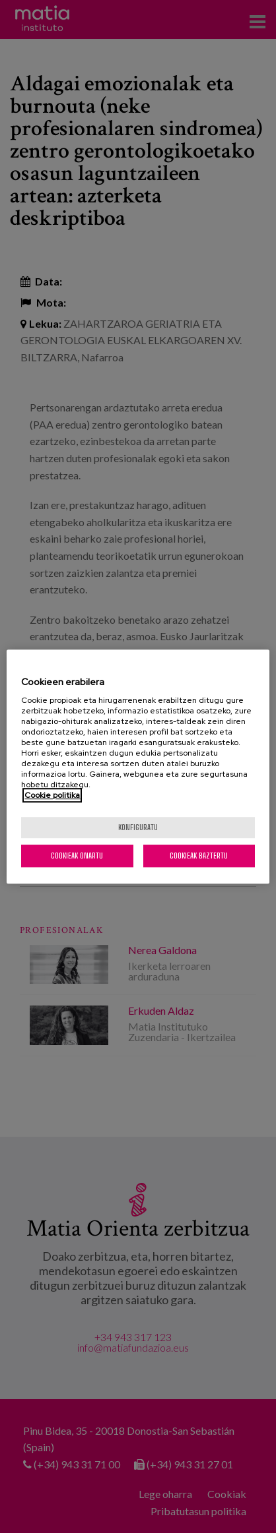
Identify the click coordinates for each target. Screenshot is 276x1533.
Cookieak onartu (77, 855)
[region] (138, 766)
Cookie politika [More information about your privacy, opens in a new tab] (52, 795)
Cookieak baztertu (199, 855)
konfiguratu (138, 827)
